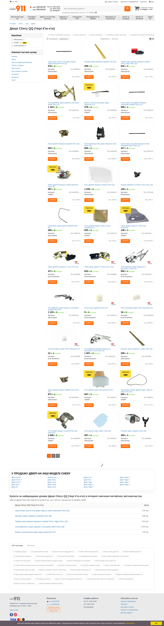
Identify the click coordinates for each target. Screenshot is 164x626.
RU (16, 2)
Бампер (14, 56)
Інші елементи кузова (19, 71)
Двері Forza (52, 482)
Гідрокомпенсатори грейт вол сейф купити (101, 579)
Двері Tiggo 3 (89, 487)
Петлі (13, 80)
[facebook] (11, 614)
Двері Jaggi (52, 484)
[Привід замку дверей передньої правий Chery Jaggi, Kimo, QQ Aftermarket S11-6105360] (137, 51)
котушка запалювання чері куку (59, 35)
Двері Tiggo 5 (125, 480)
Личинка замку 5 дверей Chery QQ (133, 431)
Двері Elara (52, 480)
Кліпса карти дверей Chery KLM (96, 308)
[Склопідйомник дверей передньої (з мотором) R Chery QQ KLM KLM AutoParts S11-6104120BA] (100, 338)
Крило (14, 59)
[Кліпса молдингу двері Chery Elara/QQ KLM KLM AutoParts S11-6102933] (137, 297)
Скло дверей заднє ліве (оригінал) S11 (98, 390)
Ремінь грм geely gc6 (126, 579)
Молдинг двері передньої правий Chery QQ (100, 62)
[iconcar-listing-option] (153, 39)
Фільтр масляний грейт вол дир (78, 574)
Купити (52, 77)
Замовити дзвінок (53, 608)
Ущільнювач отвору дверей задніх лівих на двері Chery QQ (136, 390)
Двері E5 (15, 487)
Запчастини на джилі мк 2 (45, 556)
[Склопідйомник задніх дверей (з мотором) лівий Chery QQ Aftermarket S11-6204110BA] (64, 92)
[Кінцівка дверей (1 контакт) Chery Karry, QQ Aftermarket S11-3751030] (137, 174)
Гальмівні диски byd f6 (44, 579)
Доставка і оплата (111, 2)
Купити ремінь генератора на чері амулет (116, 556)
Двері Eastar (52, 477)
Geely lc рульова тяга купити (102, 574)
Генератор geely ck (21, 551)
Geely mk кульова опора (112, 565)
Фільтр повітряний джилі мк (132, 551)
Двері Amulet (16, 477)
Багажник (15, 77)
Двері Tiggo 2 (89, 484)
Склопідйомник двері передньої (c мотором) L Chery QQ (133, 267)
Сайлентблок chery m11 (55, 574)
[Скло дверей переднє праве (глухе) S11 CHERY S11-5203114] (100, 215)
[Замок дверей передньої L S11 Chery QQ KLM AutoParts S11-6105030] (64, 256)
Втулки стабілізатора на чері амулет (79, 561)
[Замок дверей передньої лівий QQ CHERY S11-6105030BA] (64, 174)
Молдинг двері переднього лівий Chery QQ (136, 349)
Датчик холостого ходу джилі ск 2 (63, 551)
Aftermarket (18, 39)
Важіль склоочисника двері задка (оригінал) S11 (96, 103)
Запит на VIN (53, 611)
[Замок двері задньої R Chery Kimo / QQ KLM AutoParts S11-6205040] (100, 256)
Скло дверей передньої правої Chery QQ (99, 185)
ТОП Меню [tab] (31, 545)
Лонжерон (15, 74)
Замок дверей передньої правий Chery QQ (63, 144)
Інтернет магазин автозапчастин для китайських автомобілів (34, 565)
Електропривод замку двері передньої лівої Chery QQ (100, 144)
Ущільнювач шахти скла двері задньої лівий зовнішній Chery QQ (62, 62)
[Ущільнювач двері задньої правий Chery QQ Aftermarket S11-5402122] (64, 215)
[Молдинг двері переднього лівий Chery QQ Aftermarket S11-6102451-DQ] (137, 338)
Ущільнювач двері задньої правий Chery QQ (63, 226)
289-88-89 (37, 7)
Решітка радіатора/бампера (22, 62)
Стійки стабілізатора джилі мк (88, 551)
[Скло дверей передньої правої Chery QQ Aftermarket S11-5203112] (100, 174)
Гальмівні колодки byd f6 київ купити (137, 565)
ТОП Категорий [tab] (17, 545)
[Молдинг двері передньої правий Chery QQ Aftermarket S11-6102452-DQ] (100, 51)
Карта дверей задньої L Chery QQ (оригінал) (133, 226)
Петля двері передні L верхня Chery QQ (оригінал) (62, 432)
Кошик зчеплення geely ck (23, 579)
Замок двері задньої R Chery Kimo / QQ (98, 267)
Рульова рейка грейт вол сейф (25, 570)
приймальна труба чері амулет (117, 35)
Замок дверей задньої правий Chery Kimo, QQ (63, 390)
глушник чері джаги (96, 35)
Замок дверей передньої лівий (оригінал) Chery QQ (63, 185)
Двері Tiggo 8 (125, 484)
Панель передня (18, 65)
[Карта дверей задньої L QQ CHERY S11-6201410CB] (137, 215)
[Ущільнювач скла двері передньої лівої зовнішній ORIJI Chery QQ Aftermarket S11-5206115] (137, 133)
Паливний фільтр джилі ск (23, 556)
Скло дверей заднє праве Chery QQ (97, 431)
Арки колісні (16, 68)
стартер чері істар (79, 35)
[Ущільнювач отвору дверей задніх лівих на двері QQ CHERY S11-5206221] (137, 379)
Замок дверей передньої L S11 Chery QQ (63, 267)
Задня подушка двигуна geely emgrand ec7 (28, 574)
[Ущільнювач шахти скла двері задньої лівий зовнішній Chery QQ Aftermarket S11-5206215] (64, 51)
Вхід (151, 2)
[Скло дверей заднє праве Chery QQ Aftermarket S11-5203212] (100, 420)
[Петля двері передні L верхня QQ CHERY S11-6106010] (64, 420)
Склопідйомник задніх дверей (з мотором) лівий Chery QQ (63, 103)
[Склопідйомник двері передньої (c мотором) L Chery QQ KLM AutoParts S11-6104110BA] (137, 256)
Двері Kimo (88, 477)
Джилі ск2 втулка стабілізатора (25, 583)
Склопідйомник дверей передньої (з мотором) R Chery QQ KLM (97, 349)
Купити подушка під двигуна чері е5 (51, 583)
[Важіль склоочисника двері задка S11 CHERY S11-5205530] (100, 92)
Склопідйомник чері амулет (88, 556)
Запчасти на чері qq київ (22, 561)
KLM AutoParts (19, 46)
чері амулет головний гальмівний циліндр (144, 35)
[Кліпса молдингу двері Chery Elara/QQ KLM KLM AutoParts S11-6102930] (64, 338)
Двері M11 (87, 480)
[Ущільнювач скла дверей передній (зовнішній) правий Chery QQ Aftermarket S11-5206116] (137, 92)
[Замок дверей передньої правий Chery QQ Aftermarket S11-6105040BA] (64, 133)
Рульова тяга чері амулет (67, 556)
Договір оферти (126, 613)
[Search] (127, 8)
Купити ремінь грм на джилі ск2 (106, 561)
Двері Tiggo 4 (125, 477)
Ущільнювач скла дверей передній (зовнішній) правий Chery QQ (133, 103)
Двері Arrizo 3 (17, 480)
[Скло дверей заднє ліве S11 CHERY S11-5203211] (100, 379)
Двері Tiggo (88, 482)
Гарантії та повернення (129, 610)
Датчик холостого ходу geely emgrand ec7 (69, 579)
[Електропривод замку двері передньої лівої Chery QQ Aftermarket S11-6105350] (100, 133)
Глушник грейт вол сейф (40, 551)
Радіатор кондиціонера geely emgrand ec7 (129, 574)
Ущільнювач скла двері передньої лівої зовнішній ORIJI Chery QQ (135, 144)
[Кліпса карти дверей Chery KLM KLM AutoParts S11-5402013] (100, 297)
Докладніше (130, 623)
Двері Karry (52, 487)
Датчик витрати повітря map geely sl (107, 570)
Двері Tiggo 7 (125, 482)
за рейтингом (64, 39)
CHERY (19, 43)
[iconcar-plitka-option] (150, 39)
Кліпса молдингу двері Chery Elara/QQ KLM (137, 308)
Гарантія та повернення (129, 2)
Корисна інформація (128, 601)
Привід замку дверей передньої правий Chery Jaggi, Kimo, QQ (135, 62)
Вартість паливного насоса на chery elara (53, 570)
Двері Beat (15, 484)
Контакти (143, 2)
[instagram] (15, 614)
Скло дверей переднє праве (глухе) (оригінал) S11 (97, 226)
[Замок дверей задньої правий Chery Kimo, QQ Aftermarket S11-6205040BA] (64, 379)
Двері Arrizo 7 (17, 482)
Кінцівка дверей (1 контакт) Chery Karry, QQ (137, 185)
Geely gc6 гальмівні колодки (91, 565)
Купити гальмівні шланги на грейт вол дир (49, 561)
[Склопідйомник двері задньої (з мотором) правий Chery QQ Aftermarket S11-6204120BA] (64, 297)
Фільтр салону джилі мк (111, 551)
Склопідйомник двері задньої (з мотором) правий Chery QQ (63, 308)
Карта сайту (14, 610)
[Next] (58, 456)
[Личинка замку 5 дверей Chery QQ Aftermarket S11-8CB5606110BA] (137, 420)
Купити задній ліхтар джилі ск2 (81, 570)
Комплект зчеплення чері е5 (68, 565)
